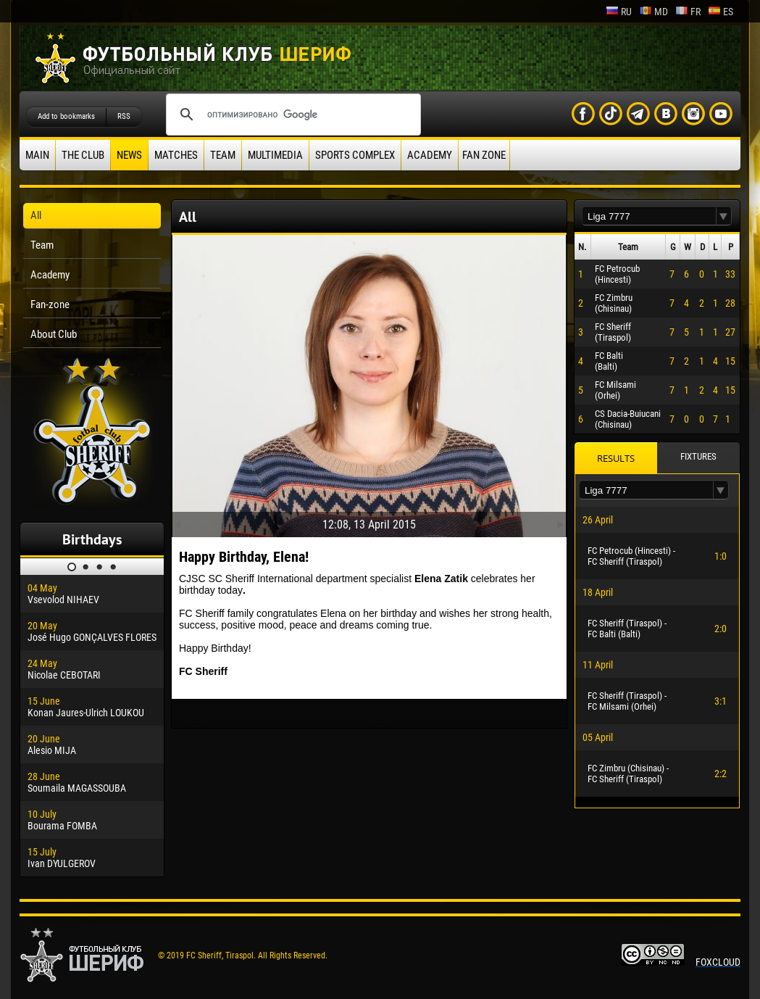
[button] (724, 216)
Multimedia (275, 155)
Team (222, 155)
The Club (83, 155)
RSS (123, 116)
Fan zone (484, 155)
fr (688, 11)
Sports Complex (355, 155)
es (720, 11)
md (653, 11)
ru (619, 11)
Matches (176, 155)
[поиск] (291, 114)
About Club (53, 334)
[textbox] (649, 216)
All (35, 215)
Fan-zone (50, 304)
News (129, 155)
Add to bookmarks (66, 116)
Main (37, 155)
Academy (429, 155)
